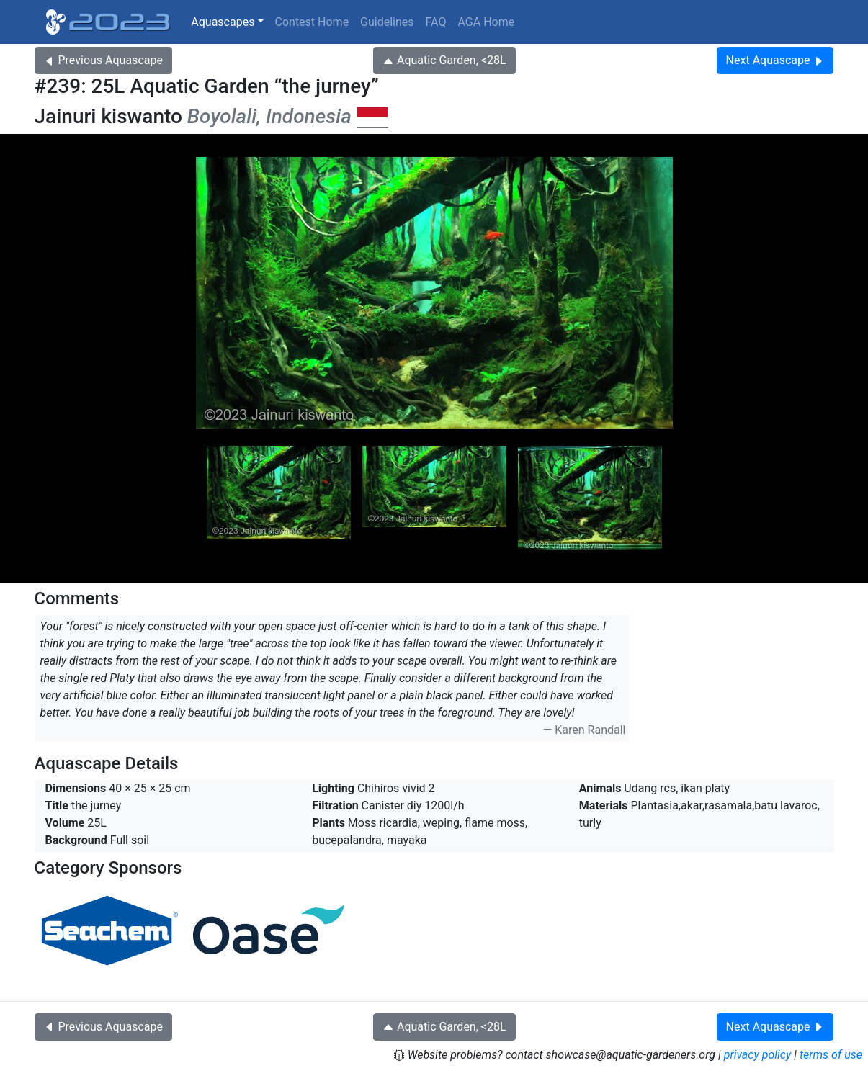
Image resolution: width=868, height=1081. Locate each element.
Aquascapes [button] (222, 22)
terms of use (831, 1055)
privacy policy (758, 1055)
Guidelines (386, 22)
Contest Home (312, 22)
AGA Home (485, 22)
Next (775, 60)
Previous (103, 60)
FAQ (436, 22)
